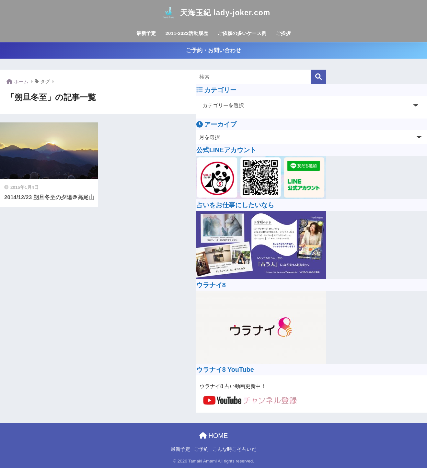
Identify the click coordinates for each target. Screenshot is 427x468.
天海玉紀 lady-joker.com (213, 12)
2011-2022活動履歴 (187, 33)
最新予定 (146, 33)
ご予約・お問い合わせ (213, 50)
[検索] (318, 77)
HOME (213, 435)
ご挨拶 (283, 33)
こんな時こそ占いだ (234, 449)
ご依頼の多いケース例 (242, 33)
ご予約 (201, 449)
